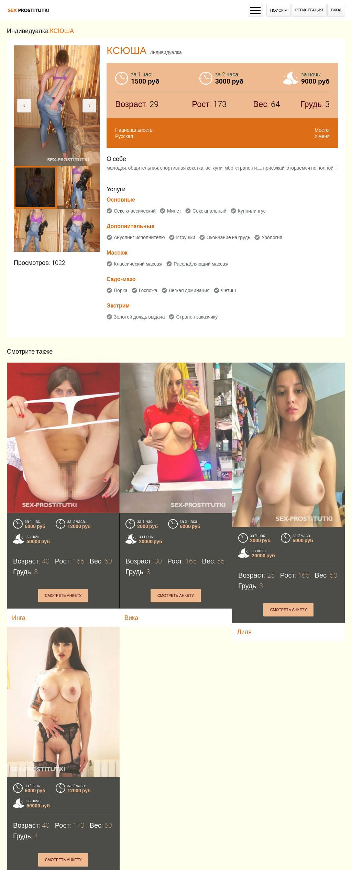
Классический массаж (138, 264)
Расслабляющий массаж (201, 264)
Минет (174, 211)
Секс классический (135, 211)
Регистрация (309, 10)
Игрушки (185, 237)
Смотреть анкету (63, 595)
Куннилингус (252, 211)
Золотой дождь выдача (139, 317)
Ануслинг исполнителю (139, 237)
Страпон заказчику (197, 317)
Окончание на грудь (228, 237)
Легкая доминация (189, 290)
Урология (272, 237)
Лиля (244, 631)
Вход (336, 10)
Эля (17, 863)
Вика (131, 617)
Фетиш (228, 290)
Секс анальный (209, 211)
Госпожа (148, 290)
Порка (121, 290)
